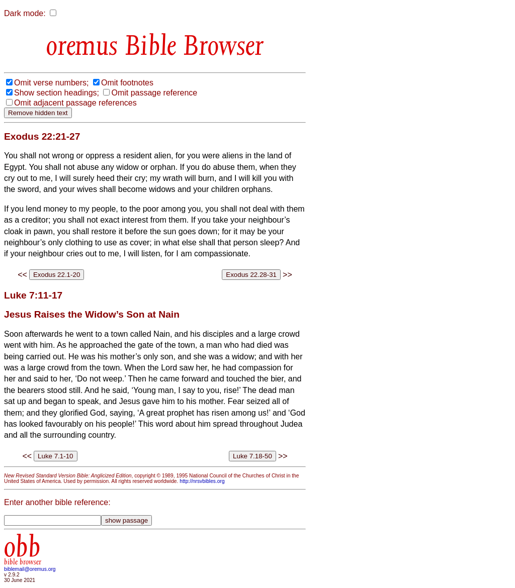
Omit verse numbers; (51, 82)
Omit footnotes (127, 82)
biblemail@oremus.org (30, 569)
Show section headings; (56, 92)
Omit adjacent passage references (75, 103)
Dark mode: (25, 13)
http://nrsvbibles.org (202, 481)
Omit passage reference (154, 92)
